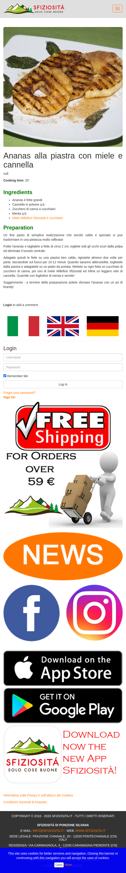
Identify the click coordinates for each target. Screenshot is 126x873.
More (68, 864)
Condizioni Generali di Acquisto (25, 802)
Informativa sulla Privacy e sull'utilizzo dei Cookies (38, 795)
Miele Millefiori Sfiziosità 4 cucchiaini (37, 218)
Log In (63, 384)
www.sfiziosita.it (91, 830)
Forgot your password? (19, 393)
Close (59, 864)
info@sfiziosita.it (48, 830)
